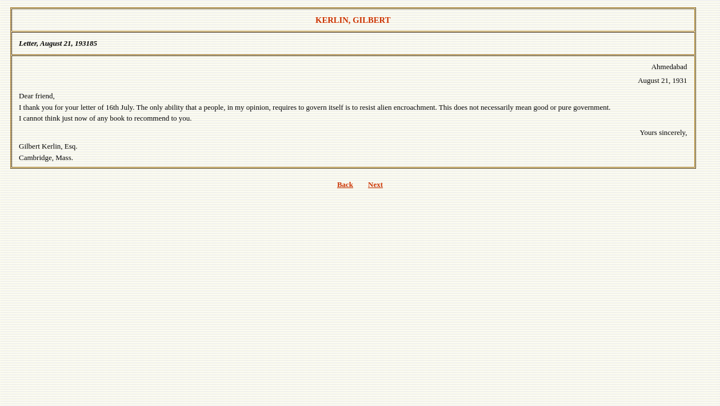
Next (375, 184)
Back (345, 184)
